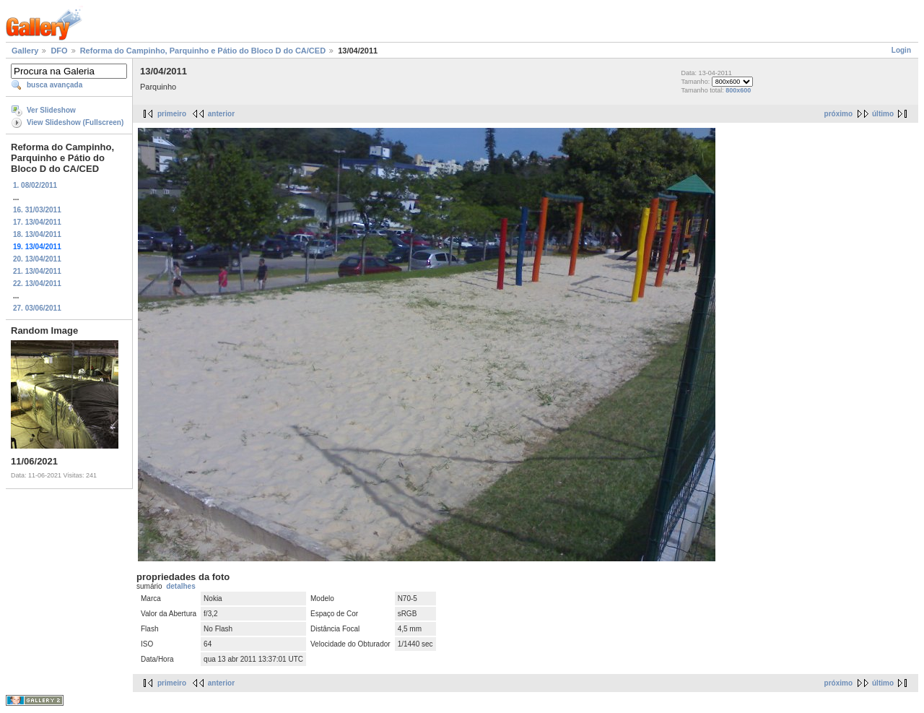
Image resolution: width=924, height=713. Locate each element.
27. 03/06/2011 (37, 308)
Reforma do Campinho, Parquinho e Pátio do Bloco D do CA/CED (203, 50)
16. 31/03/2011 (37, 210)
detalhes (181, 586)
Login (901, 50)
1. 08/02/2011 (35, 185)
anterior (221, 114)
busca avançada (54, 85)
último (883, 114)
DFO (59, 50)
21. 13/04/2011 (37, 271)
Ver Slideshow (51, 110)
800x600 (738, 90)
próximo (838, 114)
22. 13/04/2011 (37, 284)
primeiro (171, 114)
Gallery (25, 50)
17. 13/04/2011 (37, 222)
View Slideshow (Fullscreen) (75, 122)
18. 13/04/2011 (37, 234)
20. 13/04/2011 (37, 259)
